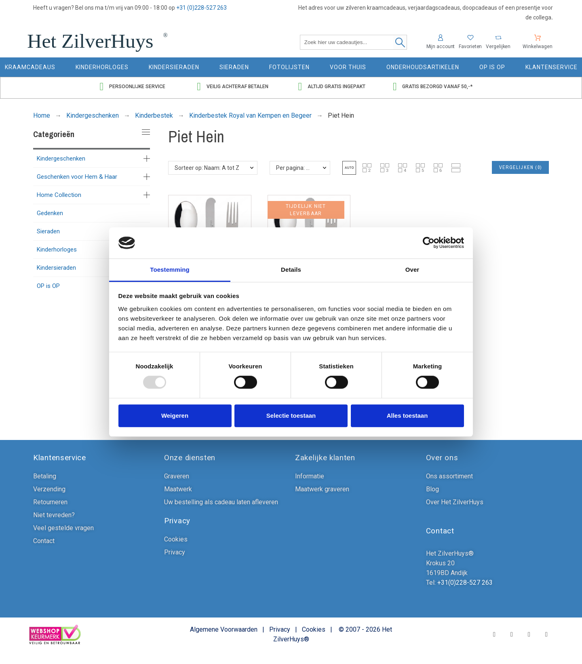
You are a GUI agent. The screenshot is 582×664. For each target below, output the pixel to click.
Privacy (279, 629)
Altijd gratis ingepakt (336, 86)
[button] (349, 168)
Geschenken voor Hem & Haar (77, 176)
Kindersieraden (56, 267)
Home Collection (59, 195)
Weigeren (174, 415)
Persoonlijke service (137, 86)
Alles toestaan (407, 415)
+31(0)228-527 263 (464, 582)
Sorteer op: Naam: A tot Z (207, 168)
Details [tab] (291, 269)
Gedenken (50, 213)
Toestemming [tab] (170, 269)
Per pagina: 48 (294, 168)
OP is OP (48, 286)
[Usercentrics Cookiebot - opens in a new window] (428, 243)
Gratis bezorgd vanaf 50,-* (437, 86)
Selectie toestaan (291, 415)
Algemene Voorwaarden (223, 629)
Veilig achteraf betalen (237, 86)
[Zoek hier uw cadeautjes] (353, 42)
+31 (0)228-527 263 (201, 7)
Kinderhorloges (57, 249)
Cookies (313, 629)
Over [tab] (412, 269)
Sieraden (48, 231)
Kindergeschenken (61, 158)
